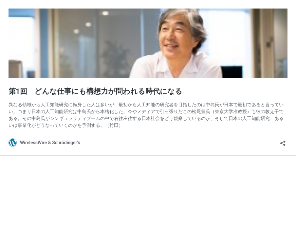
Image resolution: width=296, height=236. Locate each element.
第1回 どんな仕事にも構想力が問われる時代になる (95, 91)
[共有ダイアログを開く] (282, 141)
